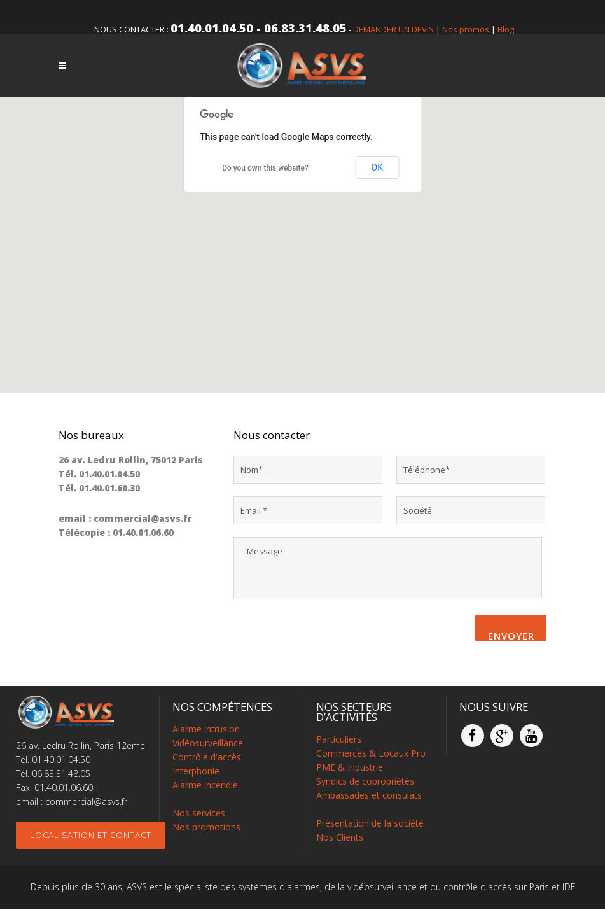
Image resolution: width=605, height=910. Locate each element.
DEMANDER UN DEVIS (393, 29)
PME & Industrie (349, 768)
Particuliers (338, 740)
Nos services (198, 814)
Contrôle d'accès (206, 758)
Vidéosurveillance (207, 744)
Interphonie (195, 772)
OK (377, 167)
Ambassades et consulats (369, 796)
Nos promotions (206, 828)
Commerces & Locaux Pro (371, 754)
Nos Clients (339, 838)
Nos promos (465, 29)
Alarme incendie (205, 786)
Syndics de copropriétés (365, 782)
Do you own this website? (265, 168)
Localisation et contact (90, 835)
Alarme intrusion (206, 730)
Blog (505, 29)
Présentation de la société (370, 824)
